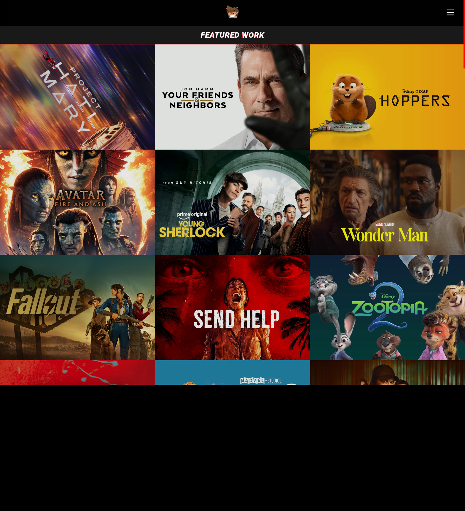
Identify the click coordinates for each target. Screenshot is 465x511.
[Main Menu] (450, 15)
